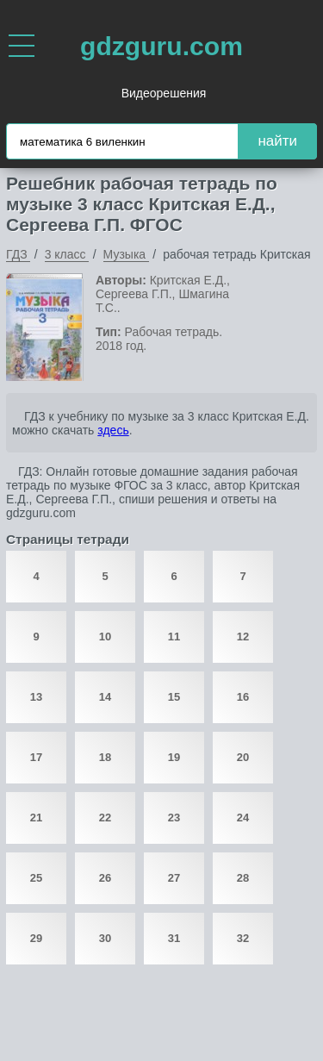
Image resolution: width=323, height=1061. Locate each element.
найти (277, 141)
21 (36, 817)
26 (105, 877)
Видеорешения (164, 93)
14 (105, 696)
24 (243, 817)
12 (243, 636)
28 (243, 877)
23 (174, 817)
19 (174, 757)
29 (36, 938)
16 (243, 696)
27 (174, 877)
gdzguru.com (161, 46)
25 (36, 877)
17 (36, 757)
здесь (112, 430)
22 (105, 817)
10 (105, 636)
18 (105, 757)
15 (174, 696)
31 (174, 938)
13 (36, 696)
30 (105, 938)
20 (243, 757)
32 (243, 938)
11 (174, 636)
